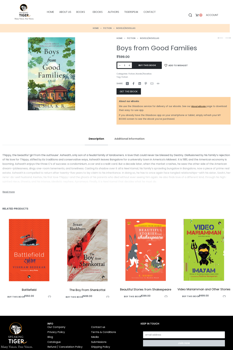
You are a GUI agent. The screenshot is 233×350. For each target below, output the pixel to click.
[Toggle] (8, 192)
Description (96, 139)
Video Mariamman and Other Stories (204, 289)
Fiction (107, 28)
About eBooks (198, 106)
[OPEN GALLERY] (51, 73)
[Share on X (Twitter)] (127, 83)
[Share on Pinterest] (145, 83)
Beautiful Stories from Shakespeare (145, 289)
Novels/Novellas (125, 28)
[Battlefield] (29, 250)
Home (96, 28)
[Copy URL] (158, 83)
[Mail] (151, 83)
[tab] (96, 139)
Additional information (129, 139)
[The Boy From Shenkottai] (87, 250)
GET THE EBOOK (129, 91)
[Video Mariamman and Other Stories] (204, 250)
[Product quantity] (124, 65)
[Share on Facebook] (133, 83)
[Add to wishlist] (176, 65)
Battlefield (29, 290)
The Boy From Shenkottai (87, 290)
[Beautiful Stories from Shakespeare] (145, 250)
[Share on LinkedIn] (139, 83)
